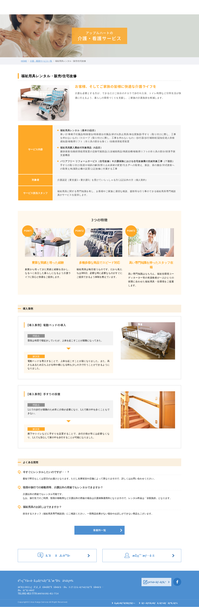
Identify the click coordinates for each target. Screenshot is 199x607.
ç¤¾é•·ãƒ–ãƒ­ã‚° (157, 582)
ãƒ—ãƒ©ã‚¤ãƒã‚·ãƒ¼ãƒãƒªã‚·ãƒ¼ (160, 603)
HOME (24, 61)
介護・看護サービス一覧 (41, 61)
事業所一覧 (99, 530)
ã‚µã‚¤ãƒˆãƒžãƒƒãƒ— (124, 603)
